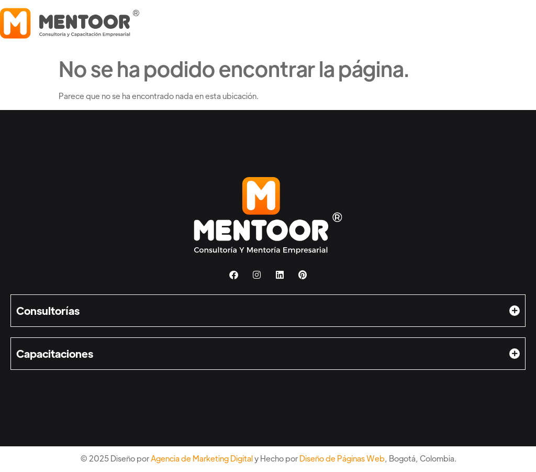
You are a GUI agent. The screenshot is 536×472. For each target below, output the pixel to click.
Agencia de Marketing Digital (202, 458)
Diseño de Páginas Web (342, 458)
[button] (268, 310)
